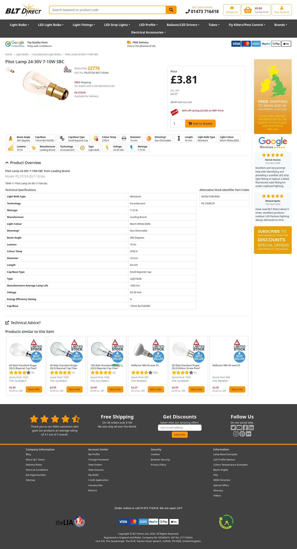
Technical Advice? (23, 322)
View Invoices (96, 469)
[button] (246, 366)
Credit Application (98, 480)
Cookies (155, 454)
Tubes (213, 25)
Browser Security (160, 459)
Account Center (98, 449)
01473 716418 (202, 11)
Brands (279, 25)
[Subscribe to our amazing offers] (180, 428)
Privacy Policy (158, 464)
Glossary (218, 490)
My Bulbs (93, 475)
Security (156, 449)
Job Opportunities (36, 475)
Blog (28, 454)
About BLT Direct (35, 459)
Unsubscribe (95, 485)
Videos (217, 495)
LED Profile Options (224, 459)
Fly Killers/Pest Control (246, 25)
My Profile (94, 454)
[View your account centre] (282, 9)
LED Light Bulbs (49, 25)
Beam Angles (220, 469)
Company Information (40, 449)
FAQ (215, 475)
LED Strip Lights (116, 25)
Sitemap (30, 480)
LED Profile (147, 25)
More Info (33, 389)
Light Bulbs (18, 25)
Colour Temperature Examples (230, 464)
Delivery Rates (34, 464)
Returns (92, 490)
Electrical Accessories (147, 32)
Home (8, 54)
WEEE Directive (221, 480)
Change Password (98, 459)
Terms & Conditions (37, 469)
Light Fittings (83, 25)
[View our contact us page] (232, 9)
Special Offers (221, 485)
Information (221, 449)
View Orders (95, 464)
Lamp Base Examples (225, 454)
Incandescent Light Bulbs (47, 54)
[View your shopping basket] (256, 9)
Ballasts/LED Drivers (182, 25)
